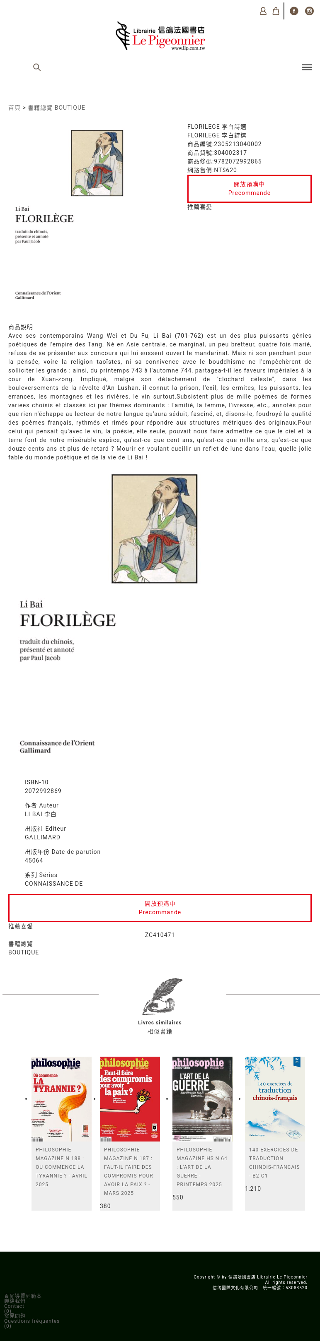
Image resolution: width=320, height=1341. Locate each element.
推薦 (193, 207)
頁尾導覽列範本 (23, 1296)
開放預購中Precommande (249, 188)
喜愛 (206, 207)
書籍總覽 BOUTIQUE (56, 107)
